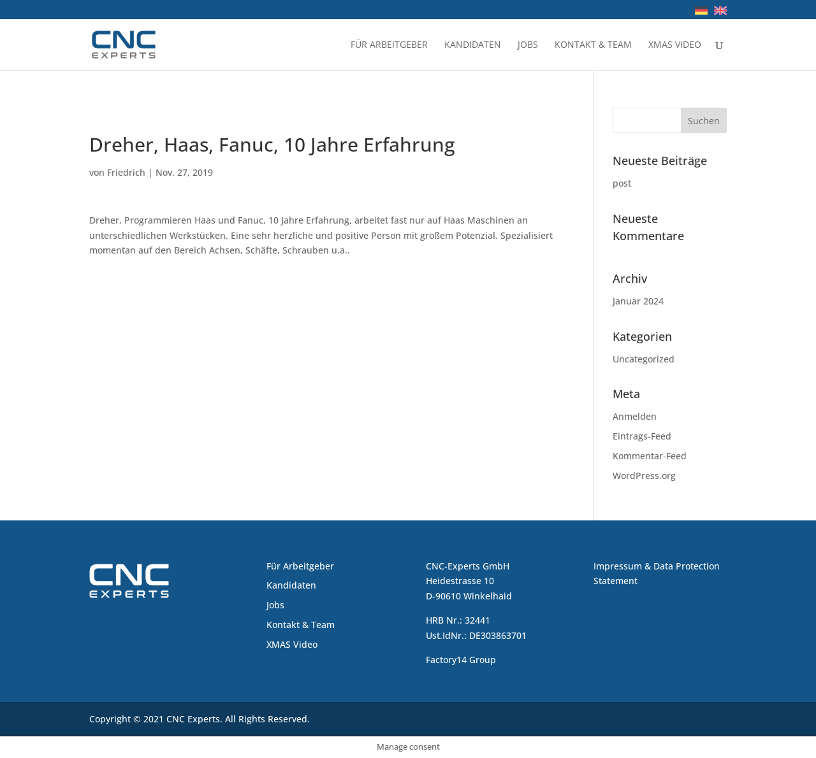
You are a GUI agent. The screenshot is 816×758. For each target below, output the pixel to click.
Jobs (528, 45)
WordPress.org (644, 475)
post (622, 183)
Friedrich (126, 172)
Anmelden (635, 416)
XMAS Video (674, 45)
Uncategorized (643, 359)
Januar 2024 (638, 301)
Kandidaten (472, 45)
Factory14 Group (461, 660)
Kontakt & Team (593, 45)
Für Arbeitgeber (389, 45)
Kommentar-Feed (650, 456)
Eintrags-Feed (642, 436)
